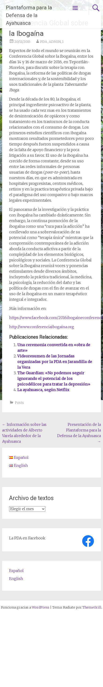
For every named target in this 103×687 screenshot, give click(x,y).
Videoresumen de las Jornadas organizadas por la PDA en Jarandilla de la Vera (54, 362)
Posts (19, 403)
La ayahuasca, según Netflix (43, 389)
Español (16, 570)
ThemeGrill (91, 607)
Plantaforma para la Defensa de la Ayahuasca (29, 15)
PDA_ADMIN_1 (52, 42)
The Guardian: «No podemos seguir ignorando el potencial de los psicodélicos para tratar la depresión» (53, 378)
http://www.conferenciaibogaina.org (41, 326)
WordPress (40, 607)
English (16, 578)
